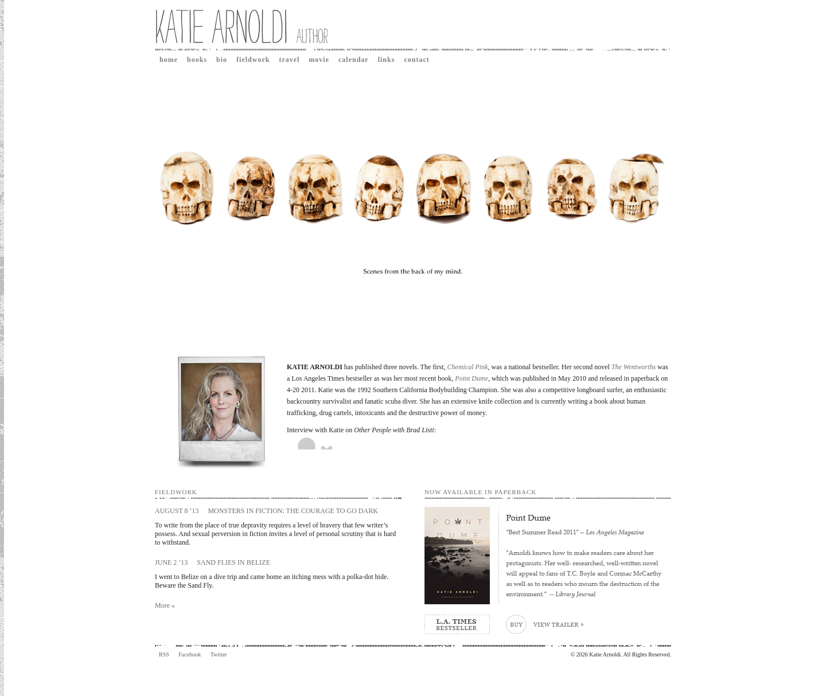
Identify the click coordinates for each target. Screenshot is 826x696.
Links (386, 60)
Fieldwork (253, 60)
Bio (221, 60)
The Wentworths (633, 367)
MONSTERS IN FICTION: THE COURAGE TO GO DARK (292, 511)
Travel (289, 60)
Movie (319, 60)
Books (197, 60)
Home (168, 60)
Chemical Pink (467, 367)
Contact (416, 60)
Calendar (353, 60)
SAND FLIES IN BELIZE (233, 562)
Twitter (219, 654)
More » (165, 605)
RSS (164, 654)
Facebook (189, 654)
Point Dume (471, 378)
